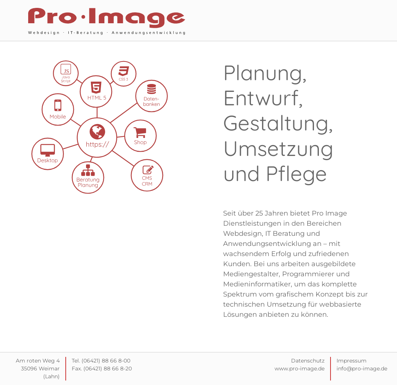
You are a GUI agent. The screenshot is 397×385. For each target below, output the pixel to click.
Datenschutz (308, 360)
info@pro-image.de (362, 368)
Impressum (352, 360)
